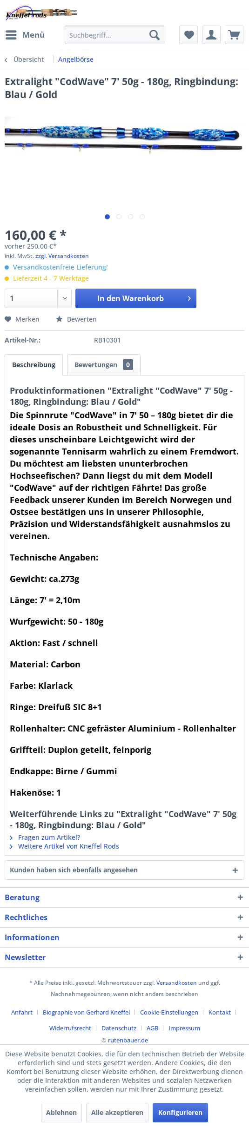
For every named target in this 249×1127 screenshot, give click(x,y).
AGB (152, 1028)
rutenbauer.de (128, 1040)
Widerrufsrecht (70, 1028)
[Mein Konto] (211, 35)
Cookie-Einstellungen (169, 1012)
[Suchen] (154, 35)
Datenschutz (118, 1028)
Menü (25, 33)
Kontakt (220, 1012)
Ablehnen (61, 1112)
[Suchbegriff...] (114, 35)
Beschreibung (33, 364)
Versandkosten (176, 983)
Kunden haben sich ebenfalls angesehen (74, 869)
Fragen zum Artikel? (45, 837)
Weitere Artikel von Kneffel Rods (64, 846)
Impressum (184, 1028)
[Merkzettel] (188, 35)
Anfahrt (22, 1012)
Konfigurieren (180, 1112)
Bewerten (76, 319)
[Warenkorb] (234, 35)
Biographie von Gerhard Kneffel (86, 1012)
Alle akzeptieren (117, 1112)
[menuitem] (24, 35)
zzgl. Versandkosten (62, 256)
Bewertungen (103, 364)
